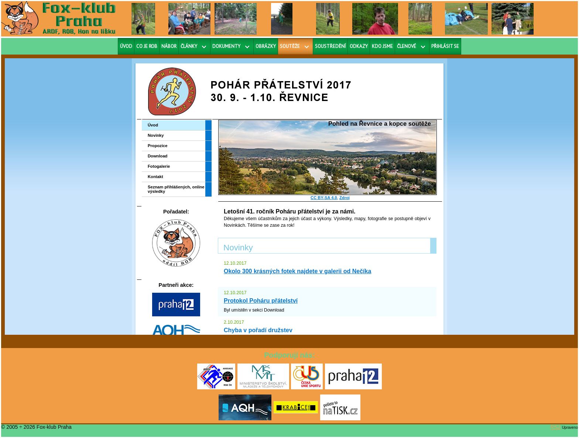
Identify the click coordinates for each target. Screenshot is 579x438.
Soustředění (330, 46)
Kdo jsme (382, 46)
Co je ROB (146, 46)
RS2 (556, 427)
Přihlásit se (445, 46)
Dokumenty (226, 46)
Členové (406, 46)
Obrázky (266, 46)
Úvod (126, 46)
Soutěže (290, 46)
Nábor (169, 46)
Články (189, 46)
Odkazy (359, 46)
